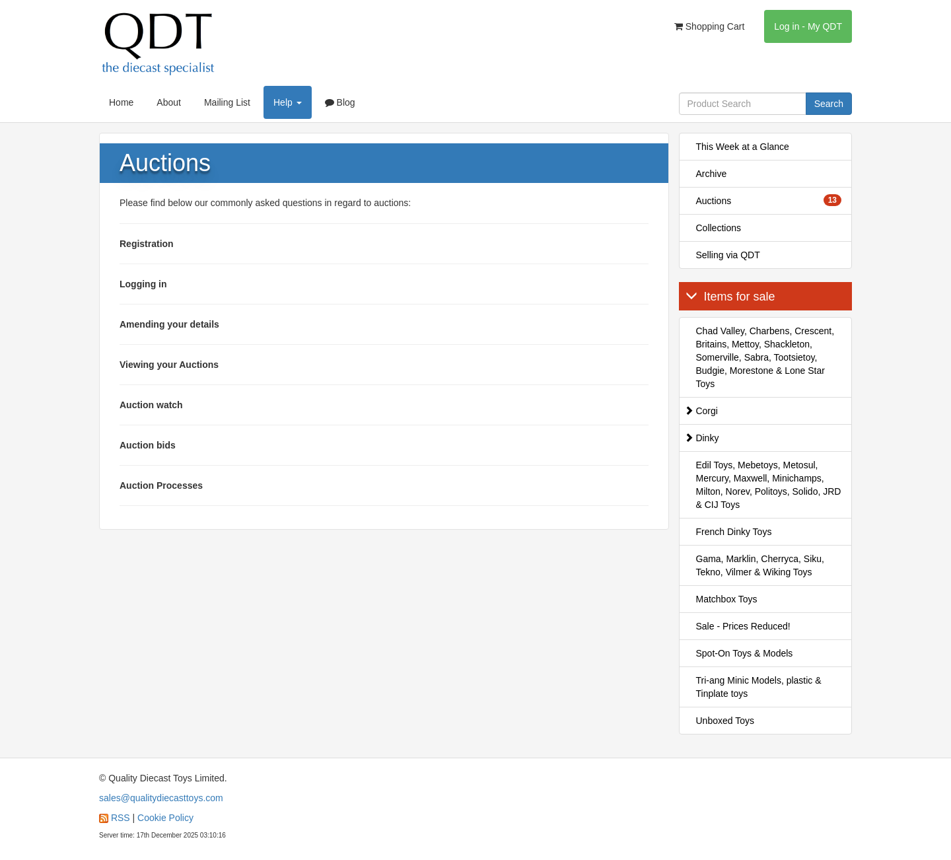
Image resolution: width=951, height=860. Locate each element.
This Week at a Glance (742, 146)
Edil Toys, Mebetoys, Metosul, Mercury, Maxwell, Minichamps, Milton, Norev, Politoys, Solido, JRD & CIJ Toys (768, 485)
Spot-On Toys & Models (744, 653)
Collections (718, 228)
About (169, 102)
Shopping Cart (709, 26)
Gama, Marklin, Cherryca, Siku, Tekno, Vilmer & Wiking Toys (760, 565)
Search (828, 103)
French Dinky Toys (734, 531)
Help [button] (287, 102)
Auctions (769, 200)
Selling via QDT (728, 255)
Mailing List (227, 102)
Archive (711, 173)
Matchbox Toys (726, 599)
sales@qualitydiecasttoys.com (161, 798)
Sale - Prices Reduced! (743, 626)
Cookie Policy (165, 817)
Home (121, 102)
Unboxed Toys (725, 720)
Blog (340, 102)
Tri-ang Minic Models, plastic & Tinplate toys (759, 687)
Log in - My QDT (808, 26)
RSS (120, 817)
